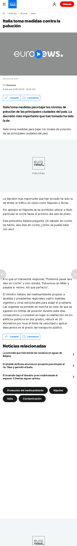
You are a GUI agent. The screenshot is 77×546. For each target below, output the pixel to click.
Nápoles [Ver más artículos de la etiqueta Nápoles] (58, 390)
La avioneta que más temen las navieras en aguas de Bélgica (32, 354)
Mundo (24, 13)
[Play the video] (38, 54)
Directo (67, 4)
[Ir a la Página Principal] (12, 4)
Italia (33, 13)
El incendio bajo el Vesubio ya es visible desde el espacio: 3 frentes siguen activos (30, 377)
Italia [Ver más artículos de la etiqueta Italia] (10, 398)
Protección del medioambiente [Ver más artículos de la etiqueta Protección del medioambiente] (25, 390)
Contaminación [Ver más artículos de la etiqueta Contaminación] (32, 398)
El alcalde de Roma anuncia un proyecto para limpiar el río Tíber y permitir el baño (34, 366)
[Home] (4, 13)
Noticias (13, 13)
